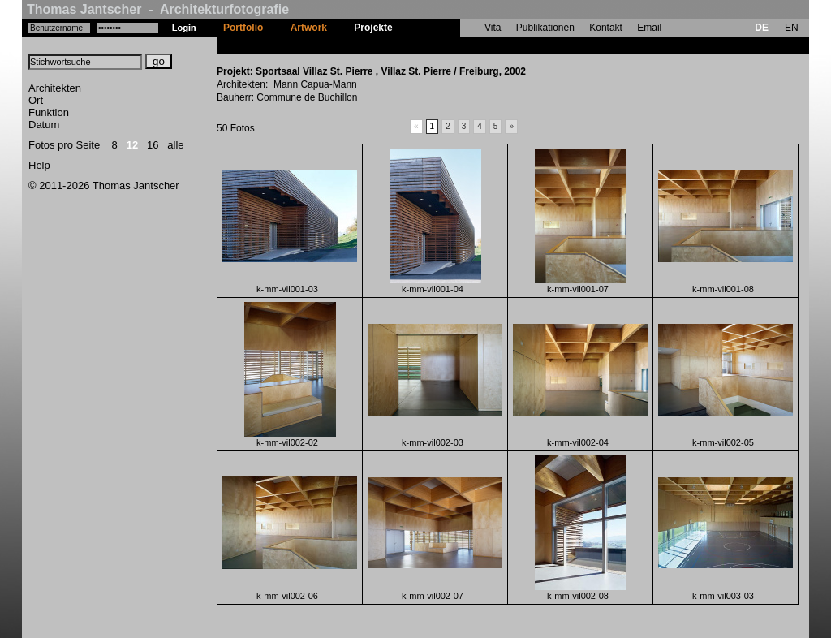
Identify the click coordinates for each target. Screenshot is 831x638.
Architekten (54, 88)
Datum (43, 125)
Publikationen (545, 27)
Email (649, 27)
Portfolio (243, 27)
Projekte (373, 27)
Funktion (48, 112)
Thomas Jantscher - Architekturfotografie (158, 9)
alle (175, 145)
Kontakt (605, 27)
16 (152, 145)
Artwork (309, 27)
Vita (492, 27)
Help (39, 165)
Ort (35, 100)
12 (132, 145)
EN (792, 27)
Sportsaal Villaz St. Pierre (464, 44)
